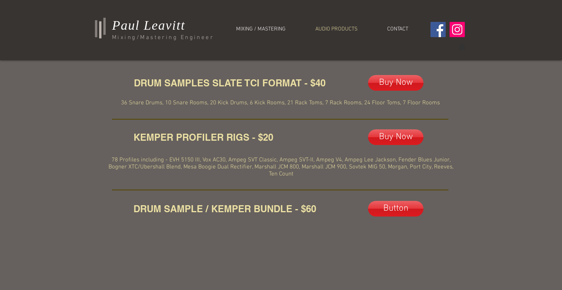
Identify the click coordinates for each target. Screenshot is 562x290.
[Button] (395, 209)
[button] (462, 46)
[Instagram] (457, 29)
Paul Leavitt (148, 25)
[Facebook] (438, 29)
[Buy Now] (395, 83)
